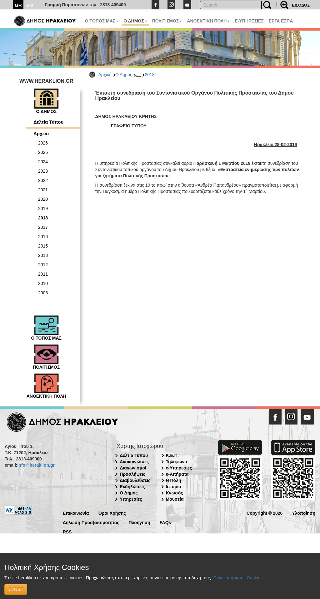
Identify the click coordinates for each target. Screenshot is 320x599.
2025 (43, 152)
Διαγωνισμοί (133, 467)
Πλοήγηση (139, 522)
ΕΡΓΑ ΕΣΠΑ (281, 20)
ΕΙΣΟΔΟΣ (301, 5)
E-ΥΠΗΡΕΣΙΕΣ (249, 20)
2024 (43, 161)
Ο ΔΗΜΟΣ (135, 20)
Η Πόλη (173, 480)
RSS (67, 531)
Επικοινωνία (76, 513)
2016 (43, 236)
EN (30, 5)
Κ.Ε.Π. (172, 455)
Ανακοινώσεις (134, 461)
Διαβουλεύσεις (135, 480)
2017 (43, 227)
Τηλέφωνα (176, 461)
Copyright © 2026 (264, 513)
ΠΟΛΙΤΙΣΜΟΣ (167, 20)
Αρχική (105, 74)
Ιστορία (173, 486)
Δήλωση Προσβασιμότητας (91, 522)
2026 (43, 142)
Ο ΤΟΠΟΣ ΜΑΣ (101, 20)
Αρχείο (41, 133)
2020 (43, 199)
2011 (43, 274)
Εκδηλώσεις (132, 486)
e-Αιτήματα (177, 474)
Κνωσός (174, 492)
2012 (43, 264)
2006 (43, 292)
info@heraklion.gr (35, 465)
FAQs (165, 522)
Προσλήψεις (132, 474)
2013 (43, 255)
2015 (43, 245)
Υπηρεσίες (131, 499)
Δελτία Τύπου (48, 122)
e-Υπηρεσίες (179, 467)
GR (18, 5)
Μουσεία (175, 499)
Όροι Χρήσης (112, 513)
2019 (43, 208)
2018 (149, 74)
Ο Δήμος (123, 74)
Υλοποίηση (303, 513)
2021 (43, 189)
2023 (43, 171)
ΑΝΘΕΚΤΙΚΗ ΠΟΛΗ (208, 20)
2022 (43, 180)
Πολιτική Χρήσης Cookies (237, 577)
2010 (43, 283)
